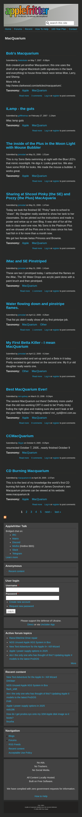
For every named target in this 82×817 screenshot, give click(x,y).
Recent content (16, 571)
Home (8, 29)
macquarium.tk (24, 478)
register (56, 96)
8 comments (36, 423)
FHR (9, 701)
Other (43, 324)
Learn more (12, 557)
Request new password (21, 606)
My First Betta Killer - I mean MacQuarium (30, 345)
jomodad (22, 154)
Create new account (19, 602)
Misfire (15, 546)
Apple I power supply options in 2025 (28, 651)
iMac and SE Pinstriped (26, 261)
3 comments (36, 96)
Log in (47, 96)
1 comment (37, 291)
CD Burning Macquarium (27, 471)
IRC (14, 535)
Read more (24, 96)
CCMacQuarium (20, 436)
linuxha (10, 721)
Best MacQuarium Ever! (26, 389)
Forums (18, 29)
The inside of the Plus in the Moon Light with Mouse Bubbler (40, 146)
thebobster (22, 60)
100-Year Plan (58, 29)
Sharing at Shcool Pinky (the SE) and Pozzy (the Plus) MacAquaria (38, 196)
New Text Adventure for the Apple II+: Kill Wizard (34, 646)
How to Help (41, 796)
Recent (28, 29)
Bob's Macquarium (22, 53)
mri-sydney (23, 396)
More (73, 663)
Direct (30, 624)
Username (12, 585)
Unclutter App (48, 624)
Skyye (20, 443)
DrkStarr (11, 681)
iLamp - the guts (20, 109)
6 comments (36, 458)
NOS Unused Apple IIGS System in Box (30, 642)
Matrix (15, 538)
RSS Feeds (15, 744)
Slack (15, 550)
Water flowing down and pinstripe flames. (35, 306)
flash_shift (12, 689)
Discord (16, 542)
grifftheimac (23, 116)
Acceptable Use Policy (20, 752)
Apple (25, 90)
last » (58, 512)
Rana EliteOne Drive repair (23, 638)
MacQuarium (39, 90)
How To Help (41, 29)
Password (12, 593)
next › (48, 512)
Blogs (12, 736)
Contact (73, 29)
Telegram (17, 553)
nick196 (11, 709)
